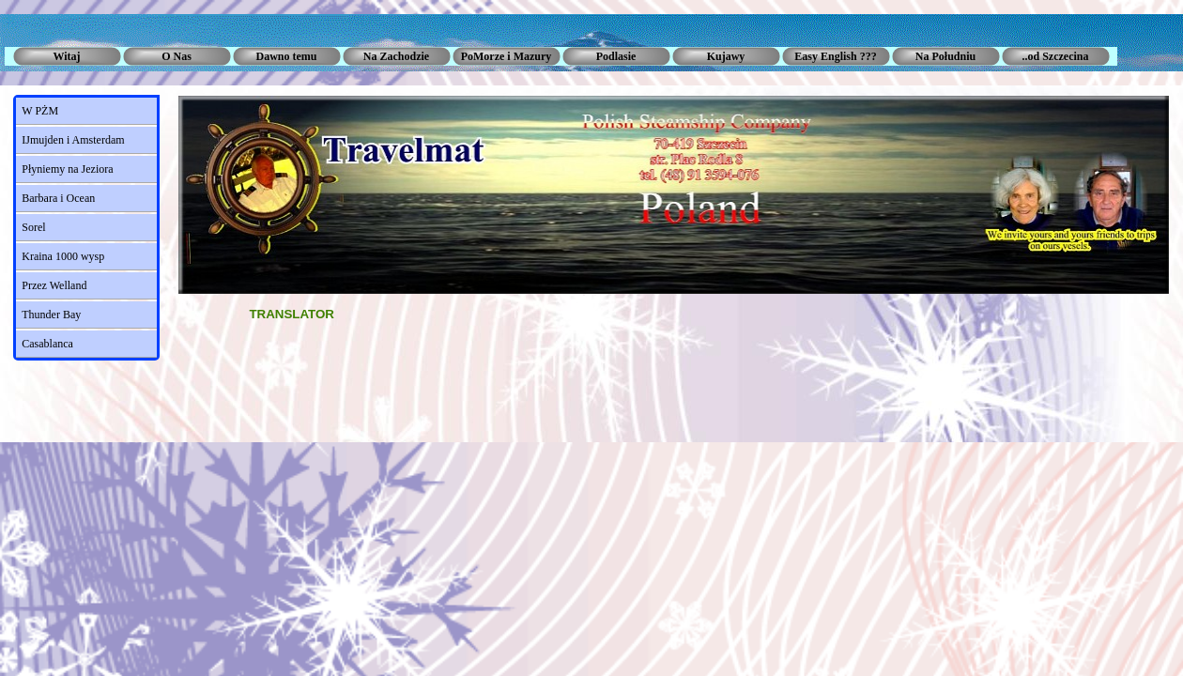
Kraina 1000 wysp (63, 256)
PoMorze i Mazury (506, 56)
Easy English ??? (835, 56)
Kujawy (726, 56)
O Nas (176, 56)
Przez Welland (54, 285)
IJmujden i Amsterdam (73, 139)
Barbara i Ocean (58, 198)
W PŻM (40, 110)
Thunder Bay (51, 314)
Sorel (33, 227)
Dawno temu (286, 56)
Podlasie (616, 56)
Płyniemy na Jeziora (67, 169)
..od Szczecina (1055, 56)
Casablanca (47, 343)
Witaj (66, 56)
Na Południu (945, 56)
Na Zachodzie (396, 56)
